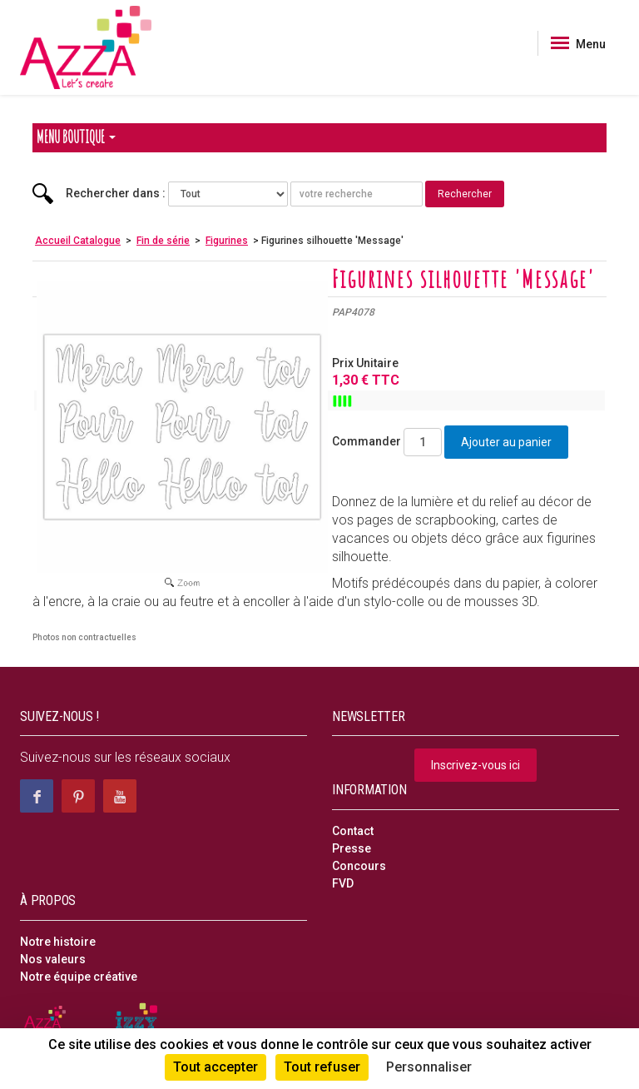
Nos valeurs (53, 959)
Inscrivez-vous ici (475, 765)
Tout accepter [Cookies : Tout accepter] (215, 1067)
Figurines (227, 240)
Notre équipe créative (78, 976)
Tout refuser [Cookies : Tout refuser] (322, 1067)
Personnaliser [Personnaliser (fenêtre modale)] (429, 1067)
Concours (359, 866)
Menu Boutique (76, 137)
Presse (351, 848)
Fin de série (163, 240)
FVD (343, 883)
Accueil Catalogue (78, 240)
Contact (353, 831)
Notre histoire (58, 941)
